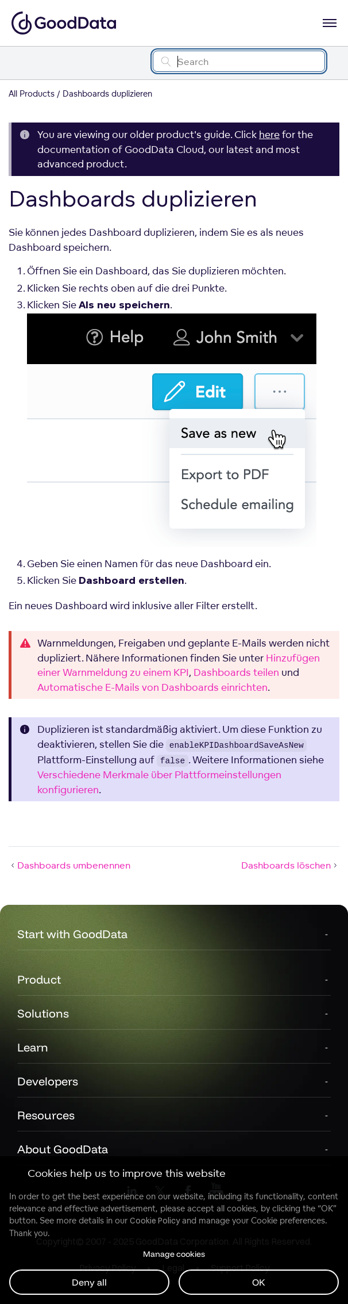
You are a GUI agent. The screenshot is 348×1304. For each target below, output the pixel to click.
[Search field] (239, 61)
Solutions (43, 1013)
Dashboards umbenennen (69, 865)
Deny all (89, 1282)
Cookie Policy (155, 1220)
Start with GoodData (72, 934)
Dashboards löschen (290, 865)
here (269, 134)
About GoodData (62, 1149)
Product (39, 979)
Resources (46, 1115)
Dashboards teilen (236, 672)
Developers (47, 1081)
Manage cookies (174, 1254)
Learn (32, 1047)
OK (258, 1282)
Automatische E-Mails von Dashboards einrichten (152, 687)
